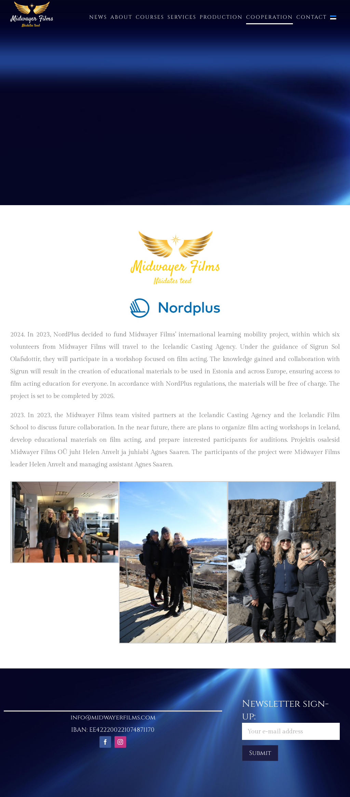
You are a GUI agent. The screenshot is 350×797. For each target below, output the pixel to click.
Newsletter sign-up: (291, 719)
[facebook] (105, 742)
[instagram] (120, 742)
